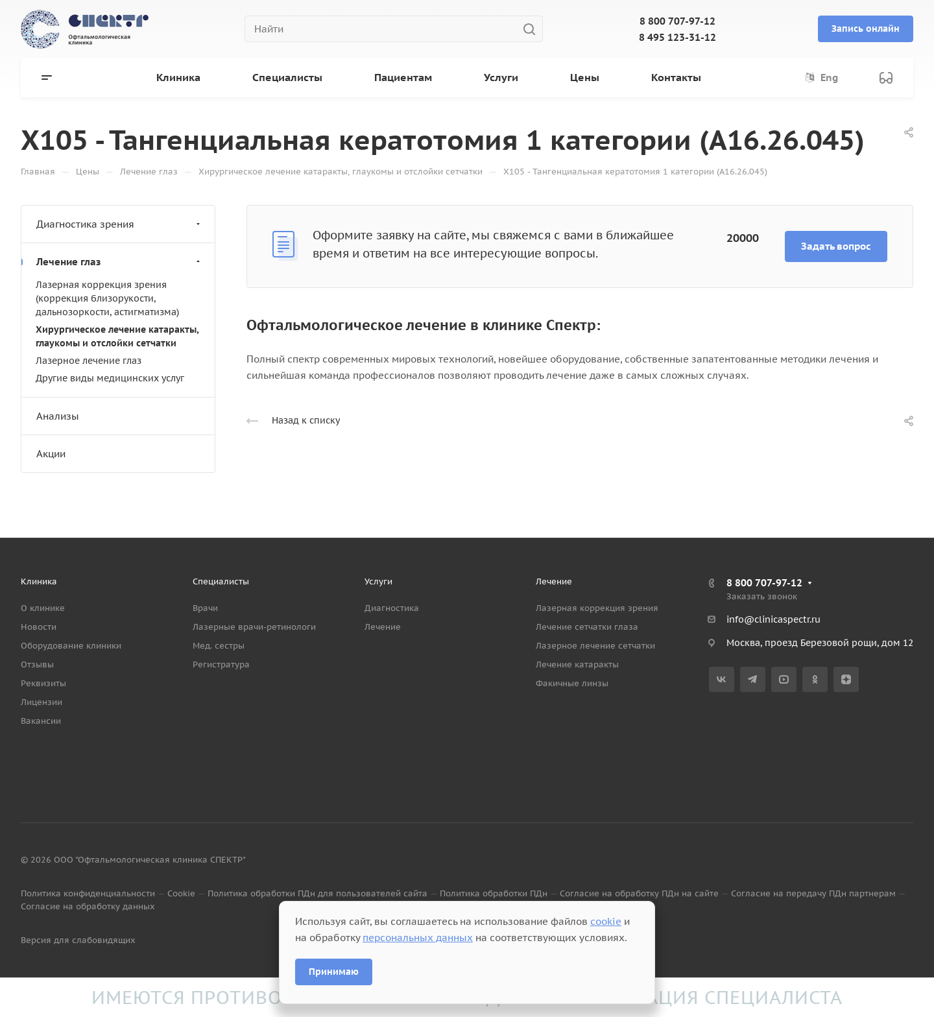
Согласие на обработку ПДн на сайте (639, 893)
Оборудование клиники (71, 645)
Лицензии (41, 702)
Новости (38, 626)
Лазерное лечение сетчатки (595, 645)
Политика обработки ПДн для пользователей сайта (317, 893)
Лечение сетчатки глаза (587, 626)
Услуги (378, 581)
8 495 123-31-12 (677, 37)
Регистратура (221, 664)
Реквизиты (43, 683)
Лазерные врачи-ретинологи (254, 626)
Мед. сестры (219, 645)
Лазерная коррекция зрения (597, 608)
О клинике (43, 608)
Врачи (205, 608)
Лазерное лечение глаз (88, 360)
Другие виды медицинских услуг (110, 378)
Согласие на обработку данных (88, 906)
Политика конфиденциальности (88, 893)
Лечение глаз (119, 262)
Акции (51, 454)
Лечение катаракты (577, 664)
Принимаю (334, 971)
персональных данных (418, 937)
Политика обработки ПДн (493, 893)
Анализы (57, 416)
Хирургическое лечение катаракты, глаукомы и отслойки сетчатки (117, 336)
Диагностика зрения (119, 224)
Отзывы (37, 664)
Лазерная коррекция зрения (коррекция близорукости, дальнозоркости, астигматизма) (107, 298)
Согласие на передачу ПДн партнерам (813, 893)
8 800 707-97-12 (677, 21)
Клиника (39, 581)
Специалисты (221, 581)
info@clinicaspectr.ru (773, 619)
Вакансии (41, 720)
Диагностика (392, 608)
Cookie (181, 893)
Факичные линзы (572, 683)
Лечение (383, 626)
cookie (605, 921)
